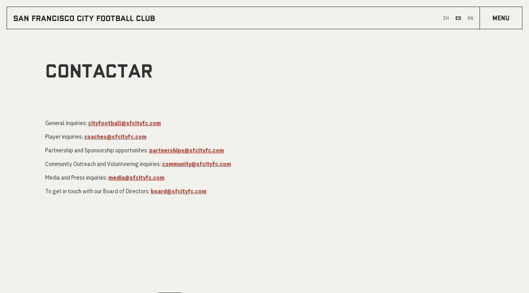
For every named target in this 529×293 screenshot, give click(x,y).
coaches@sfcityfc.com (115, 136)
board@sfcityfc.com (178, 191)
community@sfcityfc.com (196, 164)
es (458, 18)
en (470, 18)
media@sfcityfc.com (136, 177)
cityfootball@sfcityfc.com (124, 123)
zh (446, 18)
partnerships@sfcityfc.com (186, 150)
